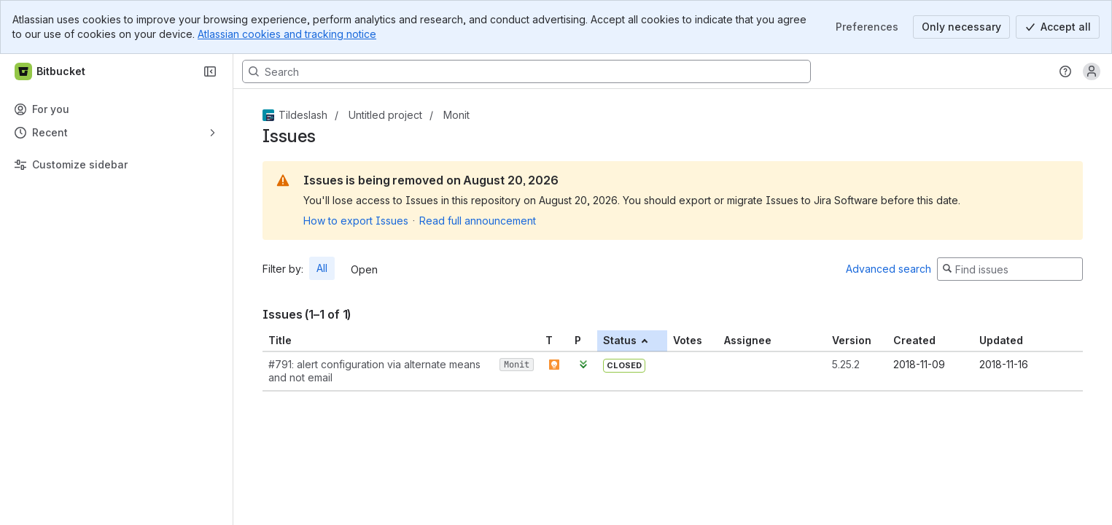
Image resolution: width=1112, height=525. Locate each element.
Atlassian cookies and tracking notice (287, 34)
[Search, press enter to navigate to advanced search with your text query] (526, 71)
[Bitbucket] (51, 71)
